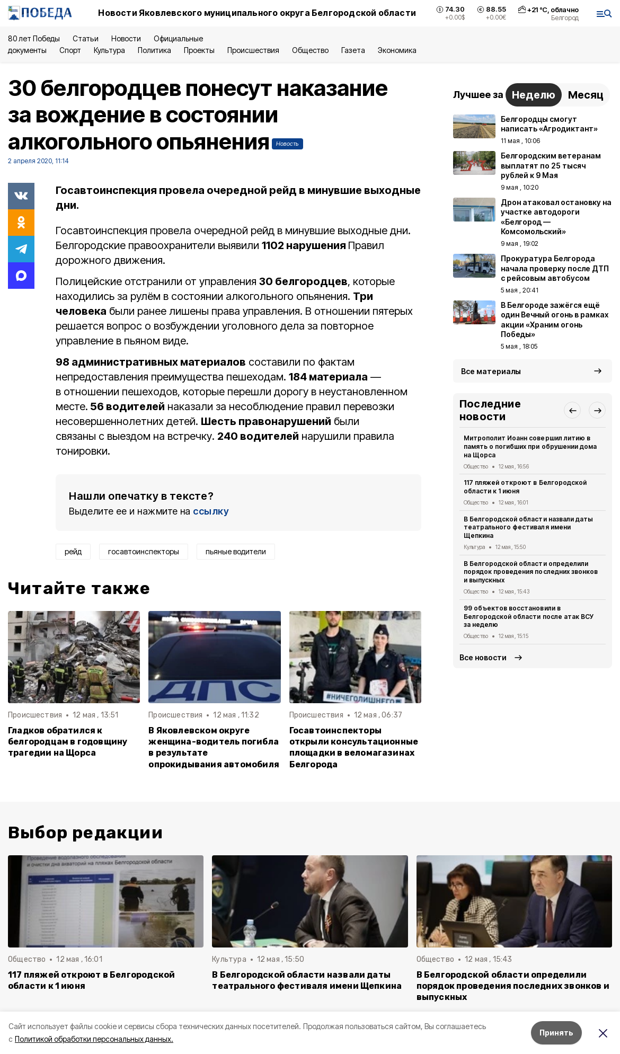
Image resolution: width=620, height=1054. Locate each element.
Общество (310, 50)
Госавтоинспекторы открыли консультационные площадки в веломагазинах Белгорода (354, 747)
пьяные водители (236, 551)
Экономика (397, 50)
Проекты (199, 50)
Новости (126, 38)
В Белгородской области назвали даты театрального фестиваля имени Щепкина (528, 527)
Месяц (586, 94)
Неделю (533, 94)
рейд (73, 551)
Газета (353, 50)
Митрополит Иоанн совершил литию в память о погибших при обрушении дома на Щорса (530, 446)
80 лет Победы (34, 38)
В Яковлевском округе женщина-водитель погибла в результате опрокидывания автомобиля (213, 747)
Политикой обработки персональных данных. (94, 1038)
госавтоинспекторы (143, 551)
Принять (556, 1032)
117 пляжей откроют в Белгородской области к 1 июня (525, 487)
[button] (572, 410)
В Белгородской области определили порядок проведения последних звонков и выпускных (531, 572)
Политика (154, 50)
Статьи (85, 38)
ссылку (211, 511)
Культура (109, 50)
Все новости (483, 657)
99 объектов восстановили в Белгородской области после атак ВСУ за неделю (529, 616)
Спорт (70, 50)
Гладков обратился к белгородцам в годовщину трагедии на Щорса (67, 741)
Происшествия (253, 50)
